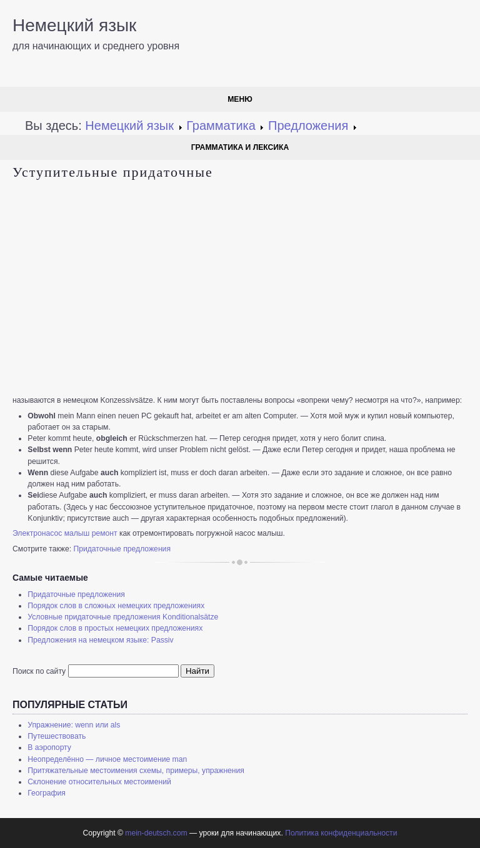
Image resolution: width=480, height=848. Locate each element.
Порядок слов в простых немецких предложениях (115, 628)
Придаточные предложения (122, 549)
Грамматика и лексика (240, 147)
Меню (240, 99)
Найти (197, 671)
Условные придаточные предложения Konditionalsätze (123, 617)
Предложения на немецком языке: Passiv (100, 640)
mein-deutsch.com (156, 833)
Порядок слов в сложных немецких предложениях (116, 605)
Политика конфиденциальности (341, 833)
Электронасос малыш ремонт (65, 533)
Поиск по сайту (39, 671)
